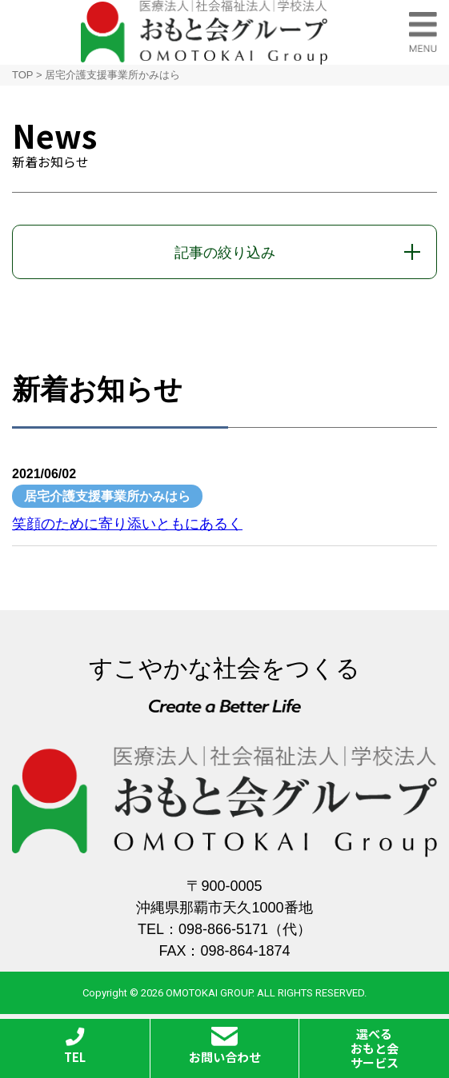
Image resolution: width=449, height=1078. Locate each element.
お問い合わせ (225, 1046)
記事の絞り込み (224, 253)
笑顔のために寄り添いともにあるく (127, 524)
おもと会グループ (204, 32)
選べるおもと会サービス (375, 1048)
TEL (75, 1046)
